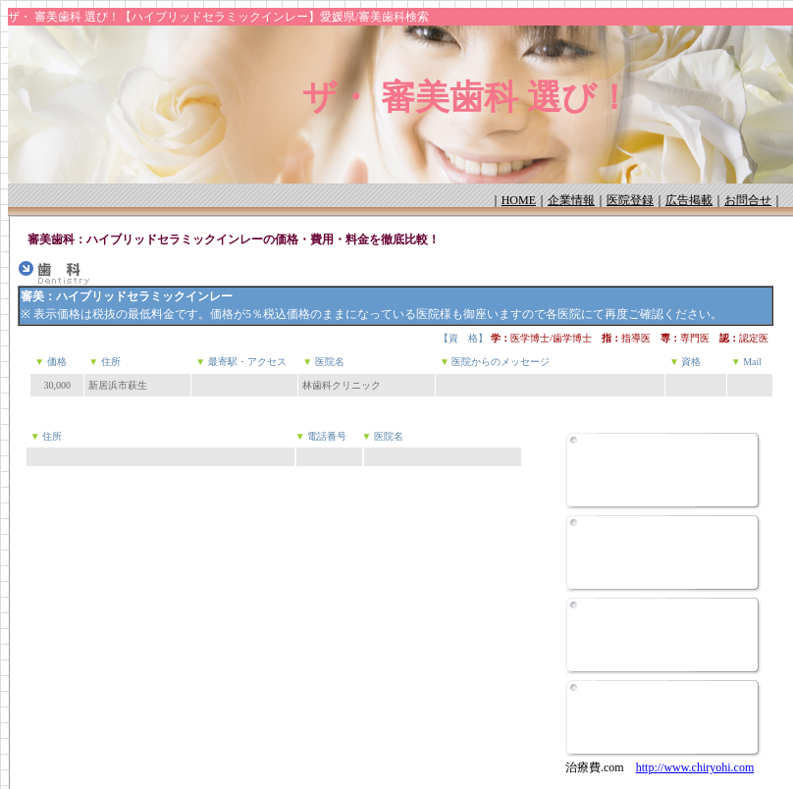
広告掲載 (689, 200)
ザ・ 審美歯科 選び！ (466, 98)
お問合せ (747, 200)
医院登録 (630, 200)
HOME (519, 200)
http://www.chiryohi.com (695, 767)
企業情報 (571, 200)
